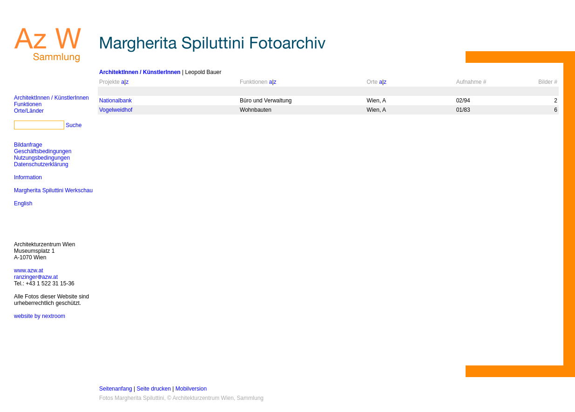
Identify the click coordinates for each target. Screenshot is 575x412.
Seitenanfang (115, 388)
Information (28, 177)
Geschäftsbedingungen (42, 151)
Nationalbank (115, 100)
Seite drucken (154, 388)
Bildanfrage (28, 145)
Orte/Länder (29, 111)
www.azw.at (28, 270)
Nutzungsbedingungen (42, 158)
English (23, 203)
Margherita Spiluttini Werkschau (53, 190)
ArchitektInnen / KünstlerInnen (51, 98)
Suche (73, 125)
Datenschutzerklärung (41, 164)
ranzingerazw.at (36, 277)
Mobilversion (191, 388)
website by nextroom (39, 316)
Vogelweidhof (115, 110)
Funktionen (27, 104)
